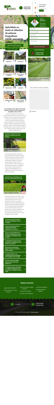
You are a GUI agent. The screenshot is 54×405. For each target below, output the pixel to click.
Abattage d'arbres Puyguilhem (42, 290)
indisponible (27, 7)
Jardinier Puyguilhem (42, 287)
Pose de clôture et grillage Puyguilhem (27, 288)
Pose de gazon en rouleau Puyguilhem (11, 291)
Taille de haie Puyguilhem (27, 293)
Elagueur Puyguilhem (26, 291)
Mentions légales (34, 312)
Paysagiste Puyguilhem (11, 288)
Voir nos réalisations (14, 45)
